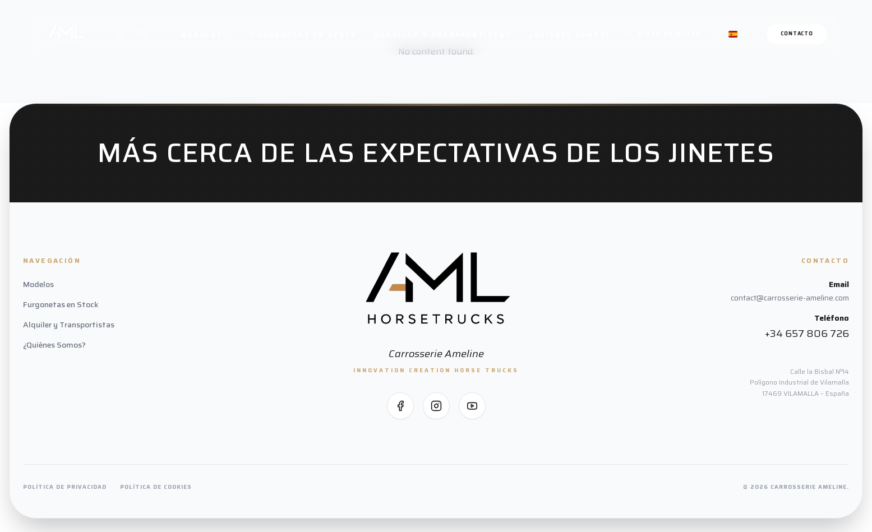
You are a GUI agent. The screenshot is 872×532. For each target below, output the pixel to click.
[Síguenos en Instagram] (436, 405)
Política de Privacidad (65, 487)
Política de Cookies (156, 487)
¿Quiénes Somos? (569, 35)
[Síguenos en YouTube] (472, 405)
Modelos (207, 35)
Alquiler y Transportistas (443, 35)
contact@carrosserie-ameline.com (790, 297)
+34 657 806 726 (807, 333)
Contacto (797, 34)
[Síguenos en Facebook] (400, 405)
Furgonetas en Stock (304, 35)
